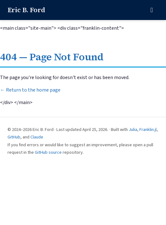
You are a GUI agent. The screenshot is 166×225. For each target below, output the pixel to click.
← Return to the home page (30, 90)
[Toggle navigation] (151, 10)
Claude (36, 137)
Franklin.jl (148, 129)
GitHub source (48, 152)
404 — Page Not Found (51, 57)
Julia (133, 129)
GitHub (14, 137)
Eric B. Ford (26, 9)
